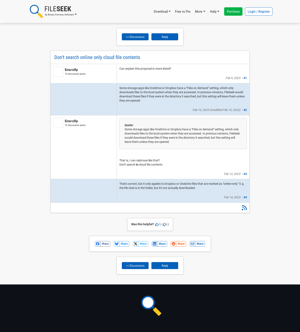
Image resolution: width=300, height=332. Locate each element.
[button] (53, 11)
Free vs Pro (183, 11)
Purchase (233, 11)
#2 (245, 110)
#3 (245, 174)
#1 (245, 78)
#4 (245, 197)
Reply (165, 37)
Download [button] (161, 11)
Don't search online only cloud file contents (97, 57)
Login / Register (259, 11)
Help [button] (213, 11)
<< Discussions (135, 37)
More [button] (198, 11)
